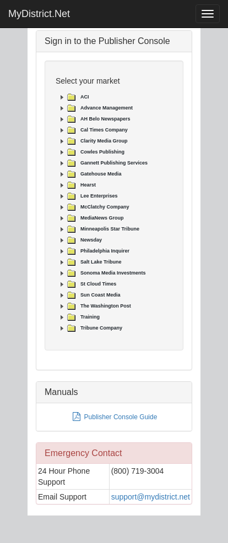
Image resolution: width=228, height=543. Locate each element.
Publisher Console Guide (114, 417)
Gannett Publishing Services (114, 163)
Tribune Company (101, 328)
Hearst (88, 185)
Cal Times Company (104, 130)
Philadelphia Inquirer (104, 251)
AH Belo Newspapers (105, 119)
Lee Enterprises (99, 196)
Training (90, 317)
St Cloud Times (98, 284)
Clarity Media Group (104, 141)
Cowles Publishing (102, 152)
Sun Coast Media (100, 295)
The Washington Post (105, 306)
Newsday (91, 240)
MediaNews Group (102, 218)
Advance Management (106, 108)
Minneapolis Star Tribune (109, 229)
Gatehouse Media (101, 174)
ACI (84, 97)
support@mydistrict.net (150, 496)
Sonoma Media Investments (113, 273)
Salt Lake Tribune (101, 262)
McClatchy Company (104, 207)
